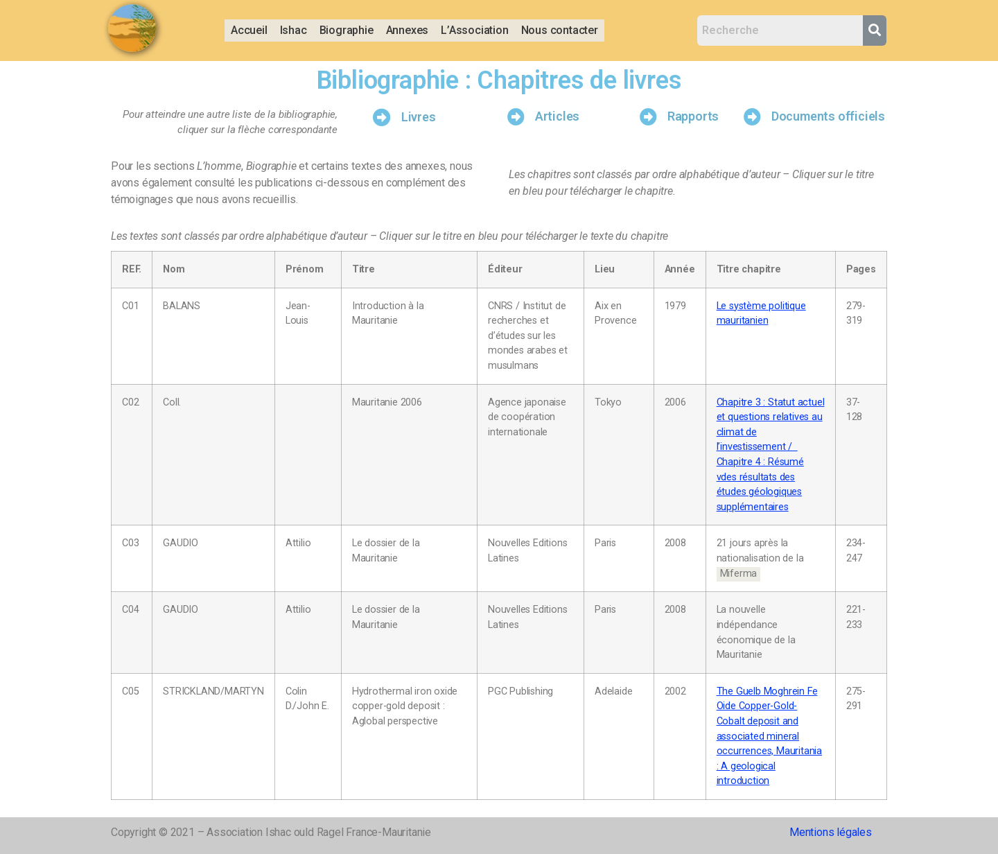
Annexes (407, 30)
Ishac (293, 30)
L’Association (474, 30)
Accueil (249, 30)
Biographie (346, 30)
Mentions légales (830, 832)
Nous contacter (559, 30)
